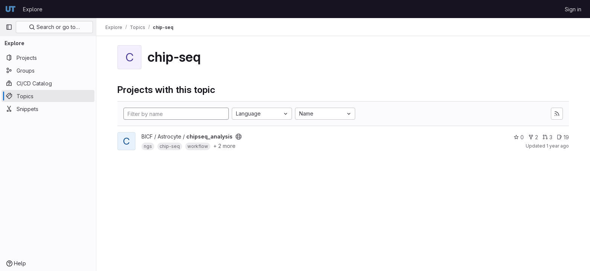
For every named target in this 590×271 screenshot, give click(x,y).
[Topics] (48, 96)
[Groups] (48, 70)
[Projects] (48, 58)
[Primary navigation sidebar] (9, 27)
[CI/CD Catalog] (48, 83)
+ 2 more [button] (224, 146)
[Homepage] (10, 9)
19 (563, 137)
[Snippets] (48, 109)
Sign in (573, 9)
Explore (33, 9)
